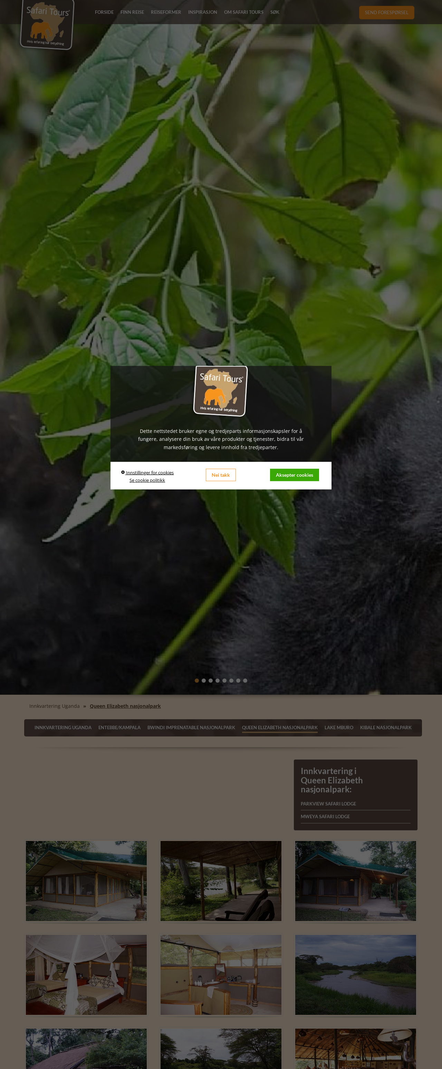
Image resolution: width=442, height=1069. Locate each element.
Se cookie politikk (147, 480)
